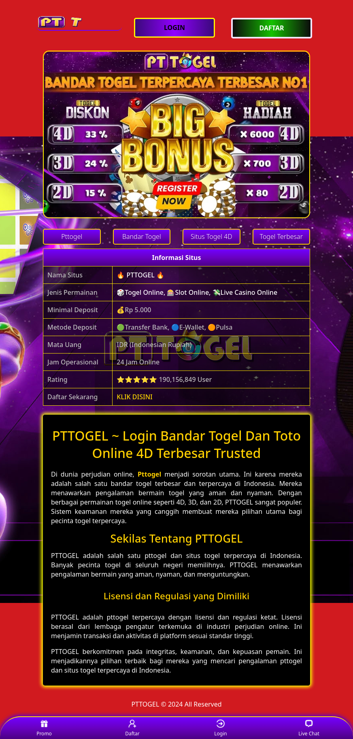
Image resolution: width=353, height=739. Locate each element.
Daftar (132, 728)
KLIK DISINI (135, 396)
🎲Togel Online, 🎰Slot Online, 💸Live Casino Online (197, 292)
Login (220, 728)
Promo (44, 728)
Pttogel (149, 474)
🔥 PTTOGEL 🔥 (140, 274)
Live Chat (308, 728)
